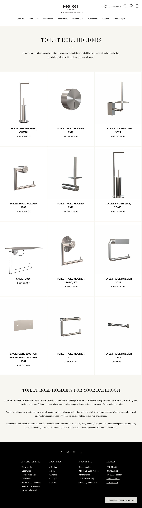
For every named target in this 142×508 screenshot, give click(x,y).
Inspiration (62, 19)
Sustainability (85, 467)
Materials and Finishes (89, 471)
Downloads (27, 467)
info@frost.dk (112, 482)
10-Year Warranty (86, 479)
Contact (105, 19)
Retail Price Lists (29, 475)
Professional (77, 19)
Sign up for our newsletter (121, 500)
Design (54, 479)
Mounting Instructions (88, 482)
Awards (53, 475)
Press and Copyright (31, 490)
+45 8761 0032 (113, 479)
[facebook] (61, 452)
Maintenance (84, 475)
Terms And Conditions (31, 482)
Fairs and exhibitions (31, 486)
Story (53, 471)
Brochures (92, 19)
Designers (34, 19)
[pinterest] (74, 452)
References (48, 19)
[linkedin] (81, 452)
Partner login (119, 19)
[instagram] (68, 452)
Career (54, 482)
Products (21, 19)
